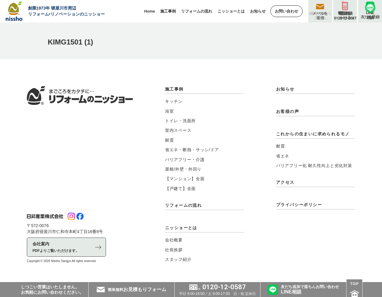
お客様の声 (287, 111)
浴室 (169, 111)
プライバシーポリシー (299, 204)
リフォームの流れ (183, 205)
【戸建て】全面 (180, 188)
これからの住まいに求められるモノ (312, 133)
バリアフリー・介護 (184, 159)
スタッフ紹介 (178, 259)
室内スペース (178, 130)
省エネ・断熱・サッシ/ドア (192, 149)
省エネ (282, 156)
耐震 (169, 140)
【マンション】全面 (184, 178)
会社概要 (174, 240)
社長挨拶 (174, 249)
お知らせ (285, 89)
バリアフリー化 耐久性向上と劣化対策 (314, 165)
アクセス (285, 182)
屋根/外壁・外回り (183, 169)
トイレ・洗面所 (180, 120)
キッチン (174, 101)
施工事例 (174, 89)
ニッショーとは (181, 227)
